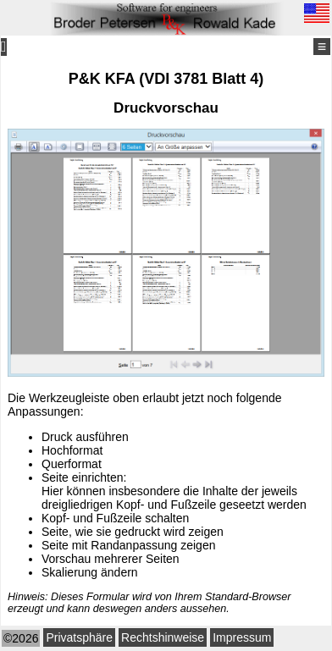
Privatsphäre (79, 637)
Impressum (242, 637)
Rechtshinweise (162, 637)
